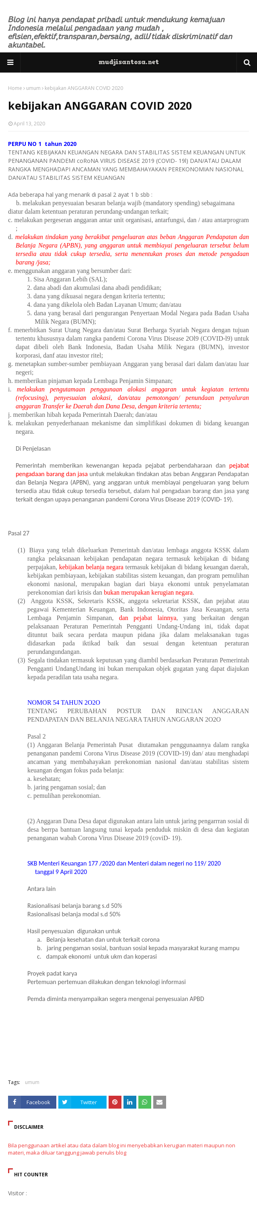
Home (15, 88)
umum (33, 88)
